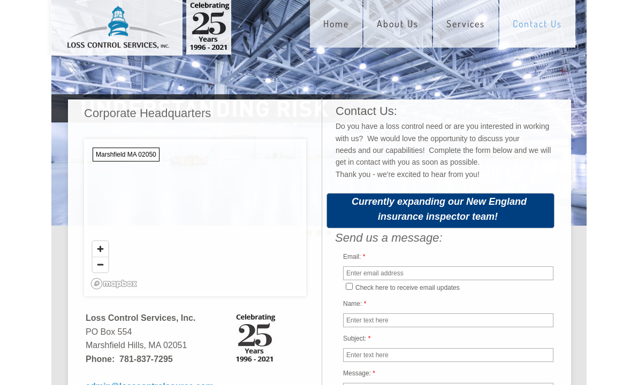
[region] (195, 217)
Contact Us (537, 23)
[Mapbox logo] (114, 284)
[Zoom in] (100, 249)
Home (336, 23)
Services (465, 23)
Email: (354, 256)
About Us (398, 23)
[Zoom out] (100, 264)
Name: (354, 303)
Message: (359, 373)
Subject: (356, 338)
